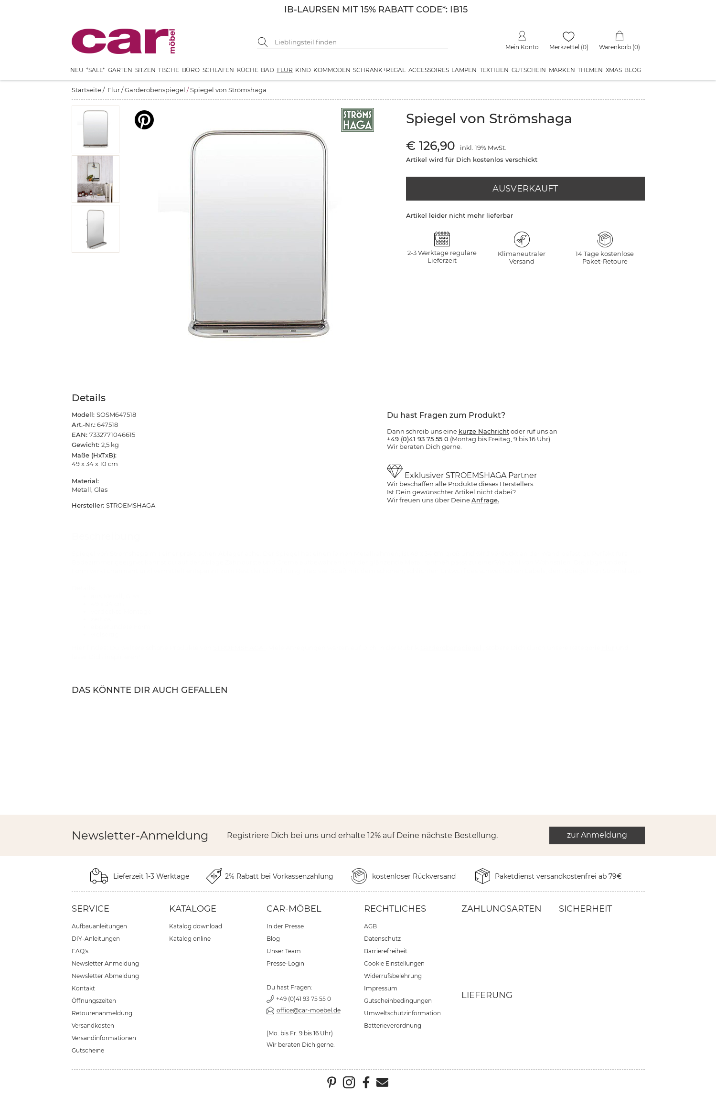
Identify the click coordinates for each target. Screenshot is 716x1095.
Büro (191, 70)
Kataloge (192, 909)
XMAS (614, 70)
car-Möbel (294, 909)
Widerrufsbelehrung (393, 975)
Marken (562, 70)
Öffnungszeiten (94, 1000)
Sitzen (145, 70)
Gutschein (529, 70)
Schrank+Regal (379, 70)
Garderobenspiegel (155, 90)
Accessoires (428, 70)
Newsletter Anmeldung (105, 963)
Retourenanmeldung (102, 1013)
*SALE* (95, 70)
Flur (285, 70)
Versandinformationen (104, 1038)
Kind (302, 70)
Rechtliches (395, 909)
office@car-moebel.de (309, 1010)
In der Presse (285, 926)
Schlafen (218, 70)
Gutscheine (88, 1050)
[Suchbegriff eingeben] (359, 42)
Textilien (494, 70)
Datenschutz (382, 938)
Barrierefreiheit (385, 951)
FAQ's (80, 951)
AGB (370, 926)
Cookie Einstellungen (394, 963)
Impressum (380, 988)
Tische (168, 70)
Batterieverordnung (392, 1025)
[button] (95, 129)
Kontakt (83, 988)
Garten (120, 70)
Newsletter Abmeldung (105, 975)
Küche (247, 70)
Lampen (464, 70)
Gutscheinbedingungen (398, 1000)
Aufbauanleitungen (99, 926)
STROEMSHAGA (239, 647)
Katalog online (190, 938)
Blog (632, 70)
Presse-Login (285, 963)
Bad (267, 70)
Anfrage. (485, 500)
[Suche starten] (264, 42)
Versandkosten (93, 1025)
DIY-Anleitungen (96, 938)
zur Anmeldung (597, 835)
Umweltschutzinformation (402, 1013)
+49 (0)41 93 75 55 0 (303, 998)
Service (90, 909)
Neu (76, 70)
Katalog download (195, 926)
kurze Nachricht (484, 431)
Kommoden (331, 70)
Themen (590, 70)
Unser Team (284, 951)
